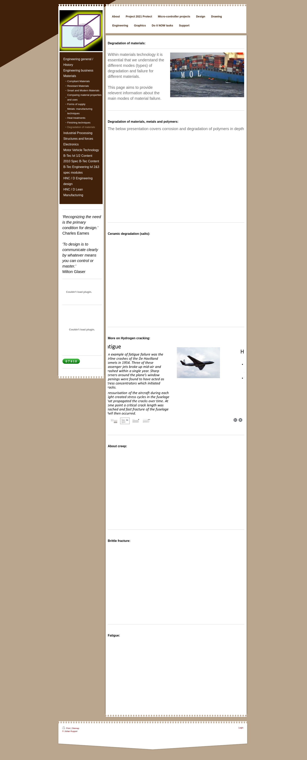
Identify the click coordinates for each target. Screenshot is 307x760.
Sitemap (75, 728)
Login (240, 728)
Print (66, 727)
